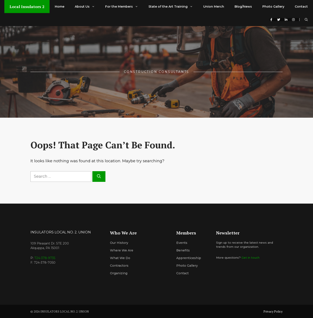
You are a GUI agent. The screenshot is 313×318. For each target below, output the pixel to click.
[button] (306, 19)
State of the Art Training (173, 6)
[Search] (98, 176)
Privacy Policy (273, 311)
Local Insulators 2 (27, 6)
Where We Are (121, 250)
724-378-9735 (44, 258)
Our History (119, 243)
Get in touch (250, 257)
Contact (301, 6)
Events (181, 243)
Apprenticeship (188, 258)
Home (59, 6)
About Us (87, 6)
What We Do (120, 258)
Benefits (183, 250)
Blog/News (243, 6)
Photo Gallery (273, 6)
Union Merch (213, 6)
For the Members (124, 6)
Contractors (119, 266)
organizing (118, 273)
